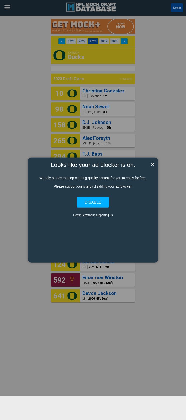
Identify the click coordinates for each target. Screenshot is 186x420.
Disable (93, 202)
